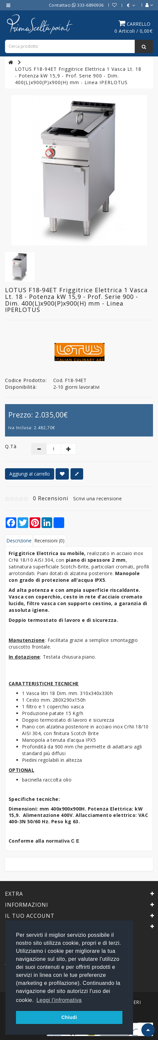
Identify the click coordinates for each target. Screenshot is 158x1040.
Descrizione (19, 540)
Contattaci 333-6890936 (76, 5)
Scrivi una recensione (97, 498)
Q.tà (11, 446)
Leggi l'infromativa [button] (59, 1000)
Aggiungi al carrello (29, 474)
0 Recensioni (50, 498)
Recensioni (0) (49, 540)
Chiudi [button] (69, 1017)
